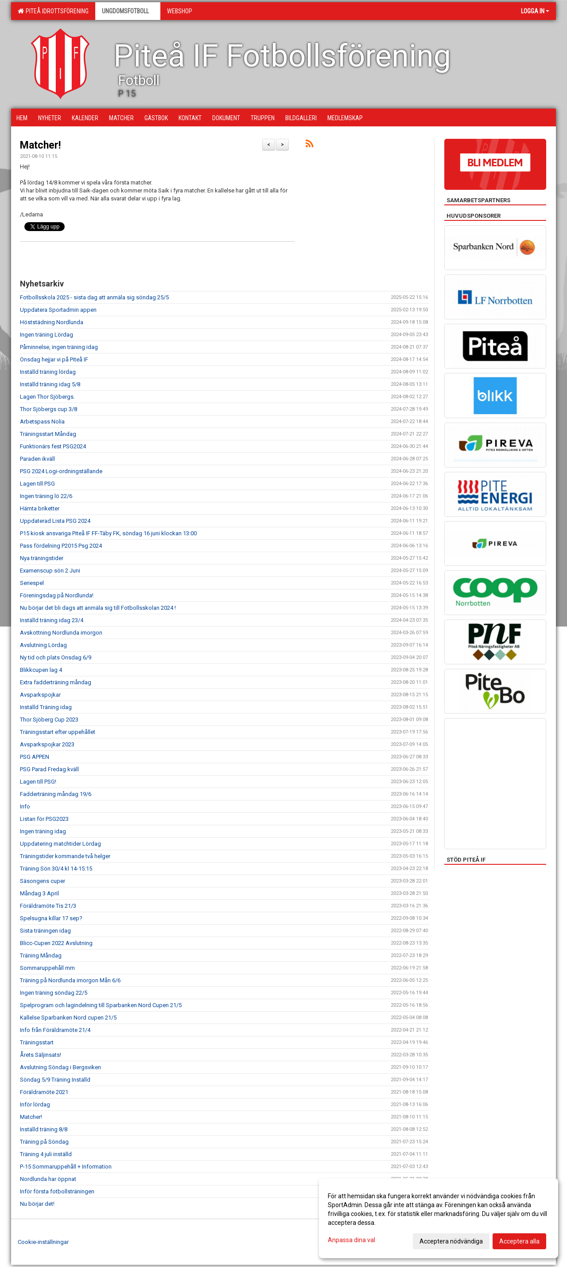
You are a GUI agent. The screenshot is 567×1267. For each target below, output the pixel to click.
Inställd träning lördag (48, 372)
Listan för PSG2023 (44, 819)
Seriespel (32, 583)
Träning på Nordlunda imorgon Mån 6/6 (70, 980)
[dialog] (438, 1218)
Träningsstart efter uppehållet (57, 732)
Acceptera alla (519, 1241)
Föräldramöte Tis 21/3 (48, 905)
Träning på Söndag (44, 1141)
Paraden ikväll (37, 458)
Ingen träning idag (43, 831)
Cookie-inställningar (43, 1242)
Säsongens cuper (42, 881)
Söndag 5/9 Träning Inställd (55, 1079)
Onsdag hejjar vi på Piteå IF (54, 359)
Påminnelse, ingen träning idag (59, 347)
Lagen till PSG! (38, 781)
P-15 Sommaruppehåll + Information (66, 1166)
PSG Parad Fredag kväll (49, 769)
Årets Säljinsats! (40, 1054)
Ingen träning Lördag (46, 334)
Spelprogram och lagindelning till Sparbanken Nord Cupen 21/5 (101, 1005)
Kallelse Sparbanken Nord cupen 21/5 (68, 1017)
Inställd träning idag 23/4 (51, 620)
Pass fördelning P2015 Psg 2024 (61, 545)
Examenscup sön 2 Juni (50, 570)
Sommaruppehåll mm (47, 968)
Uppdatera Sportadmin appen (58, 309)
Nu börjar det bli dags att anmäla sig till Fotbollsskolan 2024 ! (98, 607)
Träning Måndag (41, 955)
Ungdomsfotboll (128, 11)
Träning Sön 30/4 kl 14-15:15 (56, 868)
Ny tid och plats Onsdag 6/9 (55, 657)
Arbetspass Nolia (42, 421)
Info (25, 806)
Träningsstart (37, 1042)
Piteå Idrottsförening (53, 11)
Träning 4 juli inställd (46, 1154)
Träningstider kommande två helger (65, 856)
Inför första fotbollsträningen (57, 1191)
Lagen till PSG (37, 483)
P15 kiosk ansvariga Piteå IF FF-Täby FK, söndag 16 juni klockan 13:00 (108, 533)
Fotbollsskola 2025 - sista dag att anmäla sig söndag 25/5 (94, 297)
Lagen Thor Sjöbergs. (47, 396)
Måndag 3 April (39, 893)
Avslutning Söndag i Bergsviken (60, 1067)
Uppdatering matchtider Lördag (60, 843)
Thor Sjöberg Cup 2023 (49, 719)
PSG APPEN (34, 756)
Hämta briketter (39, 508)
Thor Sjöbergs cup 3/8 (48, 409)
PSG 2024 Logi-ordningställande (61, 471)
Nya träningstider (41, 558)
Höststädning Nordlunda (51, 322)
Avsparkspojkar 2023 (47, 744)
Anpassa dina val (351, 1239)
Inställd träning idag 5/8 (50, 384)
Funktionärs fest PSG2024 (53, 446)
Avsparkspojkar (40, 694)
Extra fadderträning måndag (55, 682)
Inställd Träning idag (46, 707)
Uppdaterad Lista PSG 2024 (55, 521)
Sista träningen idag (45, 930)
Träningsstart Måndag (48, 434)
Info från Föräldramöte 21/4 (55, 1030)
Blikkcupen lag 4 (41, 670)
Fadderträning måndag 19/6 (55, 794)
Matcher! (40, 145)
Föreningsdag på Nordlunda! (56, 595)
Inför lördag (35, 1104)
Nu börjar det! (37, 1203)
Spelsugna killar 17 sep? (51, 918)
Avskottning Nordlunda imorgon (61, 632)
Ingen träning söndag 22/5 (53, 992)
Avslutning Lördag (43, 645)
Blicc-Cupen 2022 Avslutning (56, 943)
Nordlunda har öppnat (48, 1179)
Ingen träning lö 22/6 (46, 496)
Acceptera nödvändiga (451, 1241)
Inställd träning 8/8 (43, 1129)
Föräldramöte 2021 (44, 1092)
